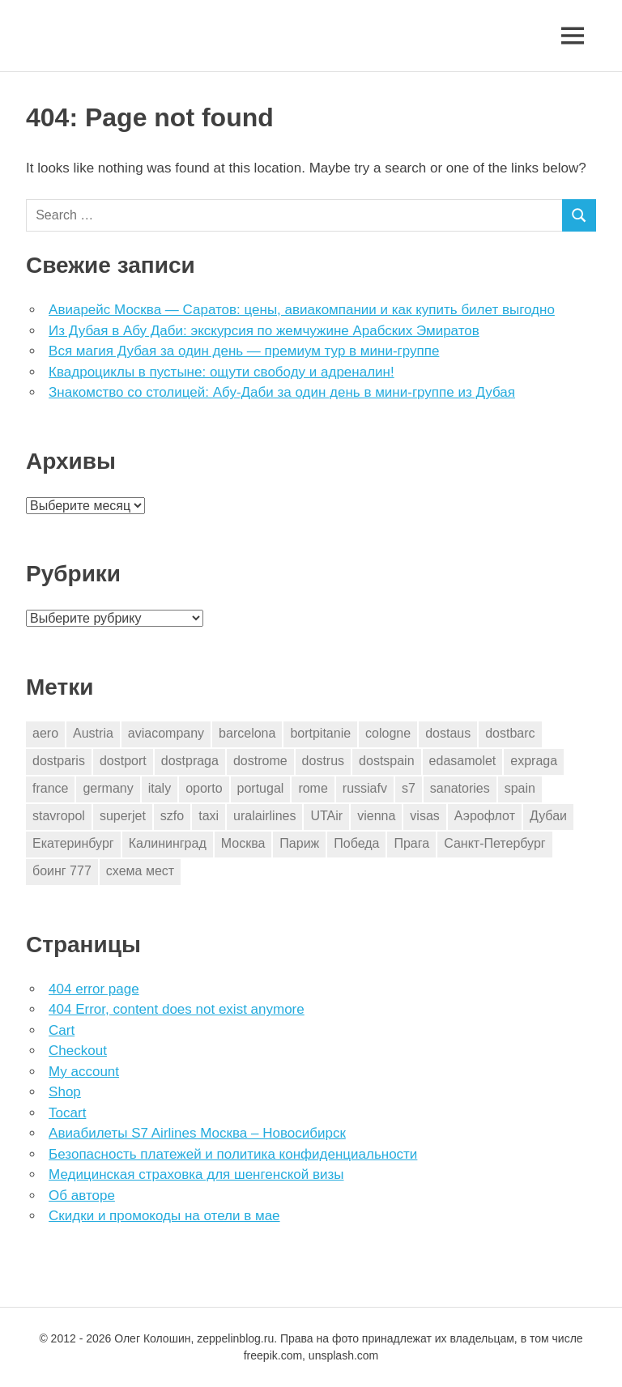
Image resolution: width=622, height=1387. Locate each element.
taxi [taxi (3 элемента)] (208, 816)
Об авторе (82, 1195)
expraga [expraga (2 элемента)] (533, 761)
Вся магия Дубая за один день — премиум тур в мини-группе (244, 351)
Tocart (67, 1113)
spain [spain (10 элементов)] (520, 788)
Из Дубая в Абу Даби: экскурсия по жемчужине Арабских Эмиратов (264, 330)
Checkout (78, 1050)
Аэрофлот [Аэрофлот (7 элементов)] (484, 816)
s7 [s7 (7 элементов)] (408, 788)
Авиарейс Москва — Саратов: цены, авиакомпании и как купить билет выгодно (302, 309)
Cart (62, 1030)
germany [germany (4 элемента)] (108, 788)
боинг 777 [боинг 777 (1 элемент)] (62, 871)
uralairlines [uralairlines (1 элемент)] (264, 816)
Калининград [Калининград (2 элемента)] (168, 843)
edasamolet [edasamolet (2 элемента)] (462, 761)
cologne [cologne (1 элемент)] (388, 733)
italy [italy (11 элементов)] (159, 788)
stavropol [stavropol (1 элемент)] (58, 816)
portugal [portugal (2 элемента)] (260, 788)
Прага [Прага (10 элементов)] (411, 843)
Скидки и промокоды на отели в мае (164, 1215)
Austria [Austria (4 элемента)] (93, 733)
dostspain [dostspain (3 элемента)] (387, 761)
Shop (65, 1092)
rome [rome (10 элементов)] (312, 788)
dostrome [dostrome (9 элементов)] (260, 761)
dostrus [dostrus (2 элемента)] (323, 761)
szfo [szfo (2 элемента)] (172, 816)
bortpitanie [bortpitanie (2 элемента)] (320, 733)
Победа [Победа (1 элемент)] (356, 843)
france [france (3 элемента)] (50, 788)
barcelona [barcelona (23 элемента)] (247, 733)
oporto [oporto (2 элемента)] (203, 788)
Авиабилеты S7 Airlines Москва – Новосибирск (197, 1133)
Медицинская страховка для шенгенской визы (196, 1174)
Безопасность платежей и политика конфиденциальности (233, 1154)
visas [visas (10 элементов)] (424, 816)
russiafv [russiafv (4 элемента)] (365, 788)
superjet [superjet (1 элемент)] (123, 816)
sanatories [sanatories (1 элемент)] (460, 788)
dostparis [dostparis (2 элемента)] (58, 761)
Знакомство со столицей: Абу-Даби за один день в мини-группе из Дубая (282, 392)
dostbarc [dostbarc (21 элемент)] (510, 733)
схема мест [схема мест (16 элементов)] (140, 871)
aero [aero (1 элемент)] (45, 733)
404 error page (94, 989)
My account (84, 1071)
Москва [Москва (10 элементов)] (243, 843)
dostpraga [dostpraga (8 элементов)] (190, 761)
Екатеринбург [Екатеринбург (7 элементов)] (73, 843)
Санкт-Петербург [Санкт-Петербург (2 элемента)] (494, 843)
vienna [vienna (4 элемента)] (376, 816)
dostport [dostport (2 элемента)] (123, 761)
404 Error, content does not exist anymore (177, 1009)
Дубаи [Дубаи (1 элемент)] (548, 816)
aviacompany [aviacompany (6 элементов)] (166, 733)
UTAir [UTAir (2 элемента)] (326, 816)
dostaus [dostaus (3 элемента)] (448, 733)
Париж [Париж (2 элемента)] (299, 843)
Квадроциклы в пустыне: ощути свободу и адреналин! (221, 372)
